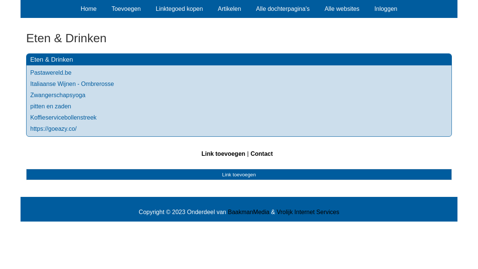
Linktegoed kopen (179, 9)
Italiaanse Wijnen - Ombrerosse (72, 84)
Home (89, 9)
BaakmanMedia (248, 212)
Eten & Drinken (51, 59)
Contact (262, 154)
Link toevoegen (223, 154)
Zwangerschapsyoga (58, 95)
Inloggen (386, 9)
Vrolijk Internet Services (308, 212)
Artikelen (229, 9)
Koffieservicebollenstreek (63, 117)
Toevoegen (126, 9)
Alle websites (342, 9)
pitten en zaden (50, 106)
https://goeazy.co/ (53, 129)
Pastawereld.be (50, 72)
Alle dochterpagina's (283, 9)
